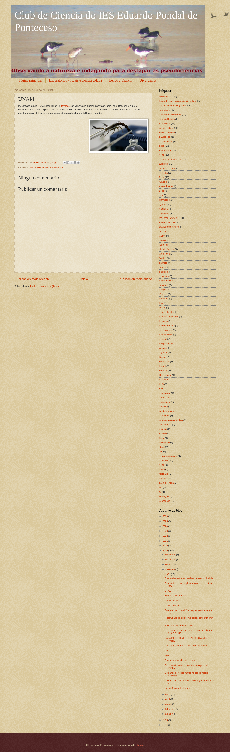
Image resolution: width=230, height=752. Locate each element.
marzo (168, 704)
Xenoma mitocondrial (175, 595)
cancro (162, 267)
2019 (165, 550)
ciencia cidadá (166, 128)
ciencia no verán (167, 168)
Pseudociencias (167, 222)
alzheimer (164, 397)
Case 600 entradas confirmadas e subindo (186, 645)
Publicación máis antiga (135, 279)
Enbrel (162, 366)
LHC (161, 384)
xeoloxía (163, 173)
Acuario (163, 182)
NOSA (162, 307)
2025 (165, 521)
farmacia (163, 321)
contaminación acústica (171, 420)
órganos (163, 352)
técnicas (163, 294)
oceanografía (165, 330)
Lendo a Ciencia (120, 80)
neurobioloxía (166, 280)
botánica (163, 406)
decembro (170, 554)
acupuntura (164, 393)
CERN (162, 235)
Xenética (163, 244)
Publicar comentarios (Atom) (44, 286)
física (161, 177)
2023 (165, 531)
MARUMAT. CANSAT (169, 217)
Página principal (30, 80)
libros (162, 447)
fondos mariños (167, 325)
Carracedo (164, 200)
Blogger (139, 745)
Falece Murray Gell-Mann (177, 688)
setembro (170, 569)
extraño (163, 433)
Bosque (163, 357)
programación (166, 343)
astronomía (164, 123)
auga (161, 145)
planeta (163, 339)
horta (161, 155)
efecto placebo (166, 312)
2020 (165, 545)
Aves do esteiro (167, 132)
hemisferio (164, 442)
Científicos (164, 253)
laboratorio (47, 167)
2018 (165, 720)
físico (161, 438)
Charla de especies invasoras (180, 660)
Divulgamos (148, 80)
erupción (163, 271)
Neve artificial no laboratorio (179, 625)
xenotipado (164, 501)
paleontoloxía (166, 334)
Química (163, 204)
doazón (163, 429)
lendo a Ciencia (167, 119)
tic (160, 492)
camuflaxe (164, 415)
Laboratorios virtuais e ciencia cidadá (75, 80)
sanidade (58, 167)
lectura (162, 231)
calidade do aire (167, 411)
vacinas (163, 348)
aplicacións (164, 402)
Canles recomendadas (170, 159)
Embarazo (164, 361)
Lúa (161, 303)
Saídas (162, 258)
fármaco (65, 106)
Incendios (164, 379)
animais (163, 262)
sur (160, 487)
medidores (164, 460)
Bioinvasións (165, 150)
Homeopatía (165, 375)
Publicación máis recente (32, 279)
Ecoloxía (163, 164)
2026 (165, 516)
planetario (164, 213)
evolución (164, 276)
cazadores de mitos (169, 226)
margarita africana (168, 456)
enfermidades (166, 186)
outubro (169, 564)
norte (161, 465)
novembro (170, 559)
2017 (165, 725)
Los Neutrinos (172, 600)
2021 (165, 540)
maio (168, 694)
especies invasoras (168, 316)
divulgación (164, 136)
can (161, 195)
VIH (161, 388)
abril (167, 699)
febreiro (169, 709)
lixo (160, 451)
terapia (162, 289)
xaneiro (169, 713)
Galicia (162, 240)
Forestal (163, 370)
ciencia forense (166, 249)
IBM (167, 655)
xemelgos (164, 496)
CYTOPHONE (172, 605)
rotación (163, 478)
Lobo (161, 191)
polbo (162, 469)
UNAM (168, 590)
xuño (168, 574)
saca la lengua (166, 483)
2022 (165, 536)
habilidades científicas (170, 114)
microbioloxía (165, 141)
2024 (165, 526)
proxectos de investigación (172, 105)
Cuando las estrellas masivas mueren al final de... (190, 578)
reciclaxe (163, 474)
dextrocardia (165, 424)
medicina (163, 208)
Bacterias (164, 298)
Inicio (84, 279)
